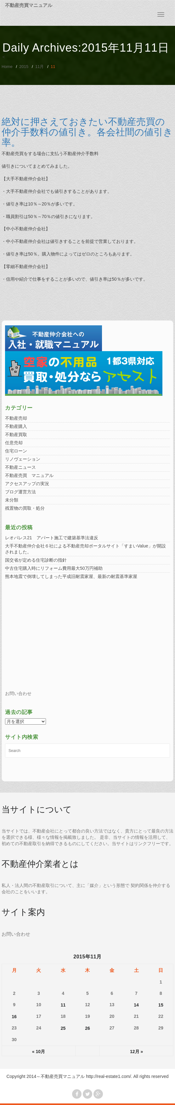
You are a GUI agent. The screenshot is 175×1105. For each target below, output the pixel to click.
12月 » (136, 1051)
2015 (23, 66)
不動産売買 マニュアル (29, 475)
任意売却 (14, 442)
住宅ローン (16, 450)
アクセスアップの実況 (27, 483)
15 (160, 1004)
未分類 (11, 499)
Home (7, 66)
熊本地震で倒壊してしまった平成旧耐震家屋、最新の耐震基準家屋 (71, 576)
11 (63, 1004)
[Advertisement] (87, 637)
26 (87, 1028)
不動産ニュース (20, 467)
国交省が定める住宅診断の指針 (36, 560)
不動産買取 (16, 434)
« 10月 (38, 1051)
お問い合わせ (18, 693)
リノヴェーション (22, 459)
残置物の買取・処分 (25, 508)
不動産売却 (16, 418)
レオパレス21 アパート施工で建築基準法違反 (51, 537)
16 (14, 1016)
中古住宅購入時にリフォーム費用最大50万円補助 (54, 568)
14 (136, 1004)
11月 (39, 66)
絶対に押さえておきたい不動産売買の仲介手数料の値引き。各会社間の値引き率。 (87, 132)
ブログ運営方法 (20, 491)
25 (63, 1028)
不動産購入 (16, 426)
